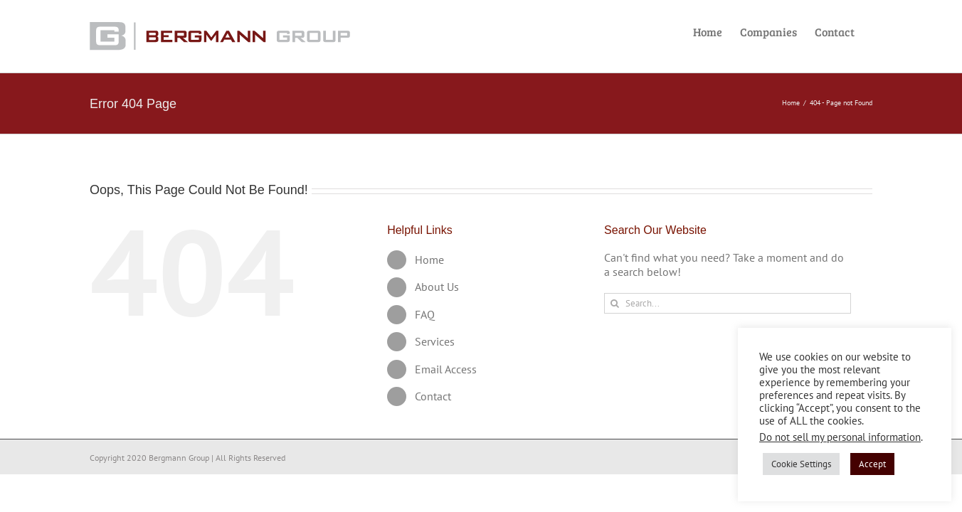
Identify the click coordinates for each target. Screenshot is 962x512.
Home (429, 259)
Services (435, 341)
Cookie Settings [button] (801, 464)
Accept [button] (872, 464)
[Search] (614, 303)
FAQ (425, 314)
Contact (433, 396)
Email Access (446, 369)
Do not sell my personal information (840, 437)
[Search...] (727, 303)
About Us (437, 286)
